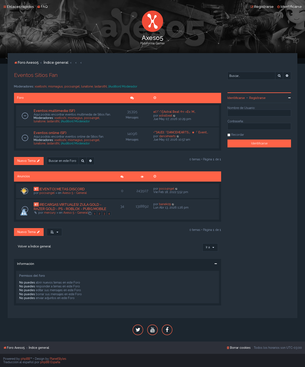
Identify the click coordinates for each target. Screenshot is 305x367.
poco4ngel (72, 86)
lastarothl (100, 86)
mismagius (55, 86)
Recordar (237, 134)
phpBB (25, 358)
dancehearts (167, 136)
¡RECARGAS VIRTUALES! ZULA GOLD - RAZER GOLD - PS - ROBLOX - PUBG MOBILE (70, 206)
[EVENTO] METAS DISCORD (62, 189)
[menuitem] (42, 7)
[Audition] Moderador (122, 86)
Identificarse (236, 98)
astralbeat (165, 115)
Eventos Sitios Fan (36, 75)
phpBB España (50, 362)
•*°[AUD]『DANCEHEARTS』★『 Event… (180, 132)
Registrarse (257, 98)
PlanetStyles (58, 358)
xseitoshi (41, 86)
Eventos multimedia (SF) (54, 111)
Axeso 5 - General (74, 193)
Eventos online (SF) (50, 133)
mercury (50, 212)
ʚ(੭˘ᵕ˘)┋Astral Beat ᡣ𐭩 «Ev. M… (174, 111)
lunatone (87, 86)
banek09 (165, 204)
